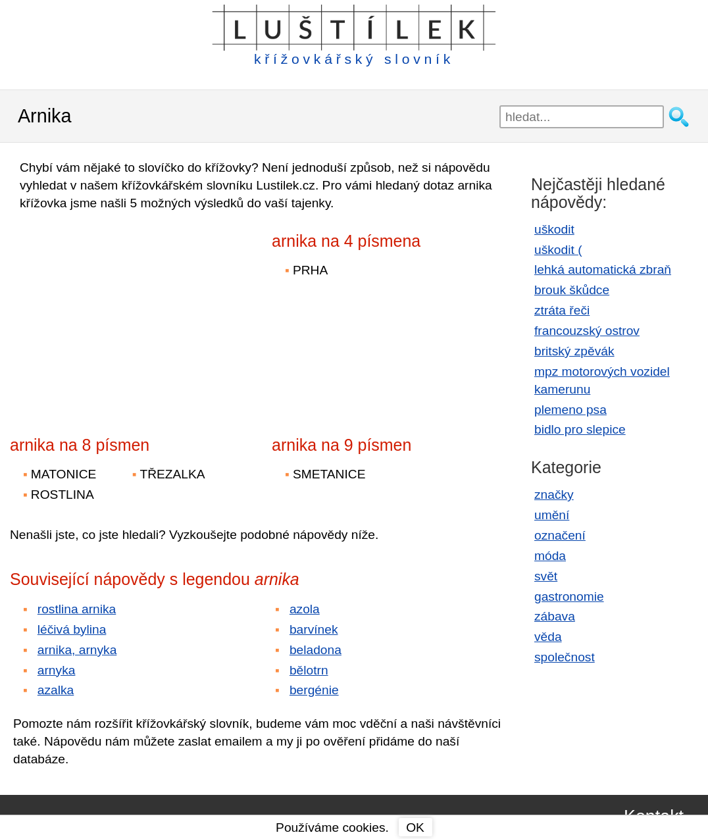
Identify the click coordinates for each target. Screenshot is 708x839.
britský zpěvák (574, 351)
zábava (554, 616)
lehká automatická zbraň (602, 269)
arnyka (57, 670)
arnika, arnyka (77, 650)
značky (554, 494)
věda (548, 637)
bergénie (314, 690)
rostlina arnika (77, 609)
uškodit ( (558, 250)
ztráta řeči (562, 310)
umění (551, 515)
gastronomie (569, 596)
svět (545, 576)
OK (415, 827)
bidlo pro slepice (580, 429)
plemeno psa (570, 410)
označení (560, 535)
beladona (315, 650)
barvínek (314, 629)
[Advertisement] (125, 314)
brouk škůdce (571, 290)
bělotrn (309, 670)
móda (550, 556)
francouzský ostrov (587, 331)
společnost (564, 657)
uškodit (554, 229)
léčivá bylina (72, 629)
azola (305, 609)
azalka (56, 690)
